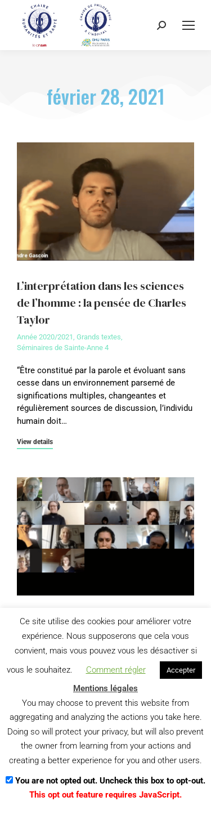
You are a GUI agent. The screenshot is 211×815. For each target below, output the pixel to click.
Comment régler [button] (116, 670)
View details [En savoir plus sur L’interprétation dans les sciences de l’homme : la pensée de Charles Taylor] (35, 442)
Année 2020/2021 (45, 337)
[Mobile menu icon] (188, 25)
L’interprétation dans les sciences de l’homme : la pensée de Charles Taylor (101, 303)
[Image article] (105, 201)
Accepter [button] (181, 670)
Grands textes (99, 337)
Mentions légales (105, 688)
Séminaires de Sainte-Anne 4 (63, 347)
